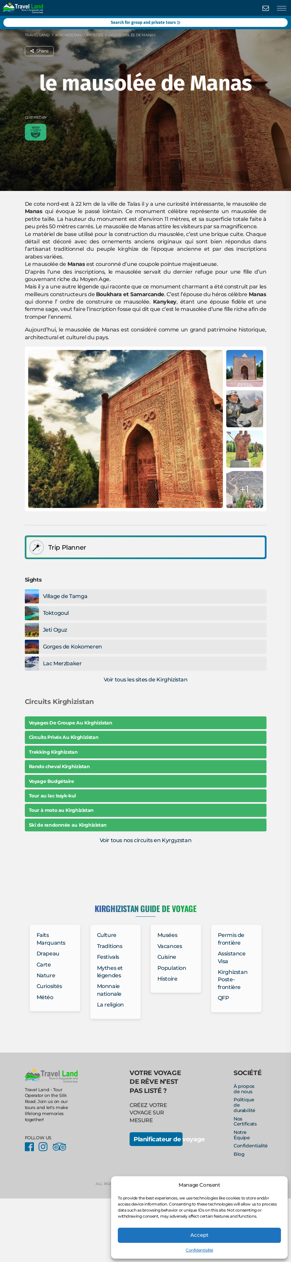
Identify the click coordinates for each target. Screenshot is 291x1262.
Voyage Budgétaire (51, 781)
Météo (45, 997)
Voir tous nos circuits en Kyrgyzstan (146, 840)
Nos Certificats (245, 1121)
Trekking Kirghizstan (53, 752)
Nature (46, 975)
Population (171, 968)
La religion (110, 1004)
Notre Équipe (242, 1135)
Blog (239, 1154)
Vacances (169, 946)
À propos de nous (244, 1089)
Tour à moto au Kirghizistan (61, 810)
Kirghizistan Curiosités (79, 35)
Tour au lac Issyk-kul (52, 796)
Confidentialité (199, 1250)
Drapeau (48, 953)
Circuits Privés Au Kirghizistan (64, 737)
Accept (199, 1235)
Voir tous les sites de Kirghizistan (146, 679)
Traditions (110, 946)
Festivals (108, 957)
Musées (167, 935)
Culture (106, 935)
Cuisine (166, 957)
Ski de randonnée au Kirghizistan (68, 825)
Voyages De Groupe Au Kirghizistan (70, 723)
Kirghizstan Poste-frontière (233, 979)
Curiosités (49, 986)
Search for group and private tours (145, 22)
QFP (223, 998)
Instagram (45, 1146)
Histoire (167, 979)
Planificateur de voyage (158, 1139)
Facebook (31, 1146)
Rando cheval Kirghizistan (59, 766)
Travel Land (37, 35)
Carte (44, 964)
